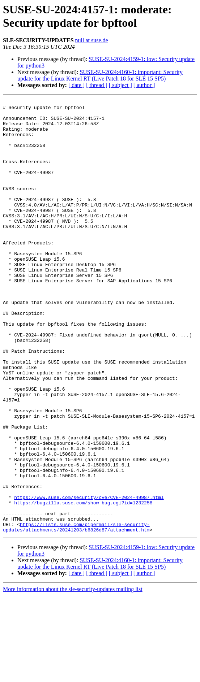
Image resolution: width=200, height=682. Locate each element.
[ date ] (76, 85)
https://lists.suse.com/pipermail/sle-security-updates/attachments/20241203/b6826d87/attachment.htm (76, 613)
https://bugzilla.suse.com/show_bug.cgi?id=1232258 (83, 584)
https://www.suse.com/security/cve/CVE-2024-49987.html (88, 577)
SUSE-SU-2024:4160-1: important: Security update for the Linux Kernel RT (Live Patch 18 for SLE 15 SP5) (100, 75)
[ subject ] (120, 85)
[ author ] (144, 85)
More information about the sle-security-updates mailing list (72, 676)
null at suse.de (91, 40)
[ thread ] (96, 85)
